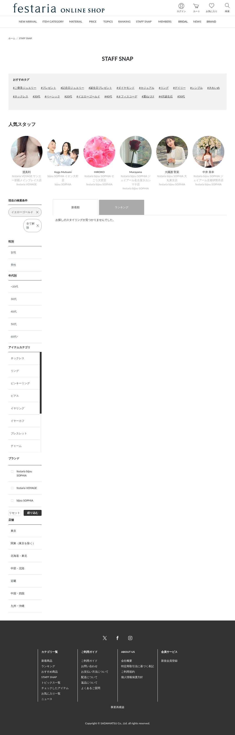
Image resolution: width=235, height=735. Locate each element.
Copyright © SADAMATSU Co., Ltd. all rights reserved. (117, 723)
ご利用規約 (128, 671)
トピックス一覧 (50, 682)
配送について (89, 677)
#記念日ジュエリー (72, 87)
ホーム (11, 38)
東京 (13, 530)
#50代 (181, 96)
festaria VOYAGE (27, 488)
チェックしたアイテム (55, 688)
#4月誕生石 (166, 96)
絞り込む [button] (32, 512)
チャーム (16, 446)
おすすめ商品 (49, 671)
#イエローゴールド (88, 96)
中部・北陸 (17, 568)
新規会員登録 (169, 660)
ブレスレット (19, 433)
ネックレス (17, 358)
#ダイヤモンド (126, 87)
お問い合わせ (89, 666)
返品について (89, 682)
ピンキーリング (20, 383)
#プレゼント (48, 87)
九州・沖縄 (17, 606)
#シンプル (196, 87)
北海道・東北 (19, 555)
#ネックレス (20, 96)
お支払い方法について (94, 671)
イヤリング (17, 408)
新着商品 (46, 660)
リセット (14, 512)
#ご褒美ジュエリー (24, 87)
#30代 (36, 96)
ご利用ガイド (89, 660)
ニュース (46, 699)
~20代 (14, 286)
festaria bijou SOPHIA (24, 473)
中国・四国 (17, 593)
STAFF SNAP (25, 38)
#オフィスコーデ (127, 96)
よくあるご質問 (90, 688)
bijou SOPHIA (25, 500)
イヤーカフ (17, 420)
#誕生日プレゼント (100, 87)
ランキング (121, 207)
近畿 (13, 580)
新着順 (75, 207)
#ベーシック (52, 96)
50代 (14, 324)
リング (15, 370)
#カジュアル (146, 87)
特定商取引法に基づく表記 (137, 666)
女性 (13, 252)
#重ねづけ (148, 96)
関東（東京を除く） (23, 543)
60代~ (14, 336)
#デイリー (179, 87)
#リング (164, 87)
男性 (13, 265)
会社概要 (126, 660)
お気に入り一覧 (50, 693)
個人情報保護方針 (132, 677)
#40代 (108, 96)
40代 (14, 311)
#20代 (68, 96)
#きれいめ (213, 87)
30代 (14, 299)
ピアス (15, 395)
